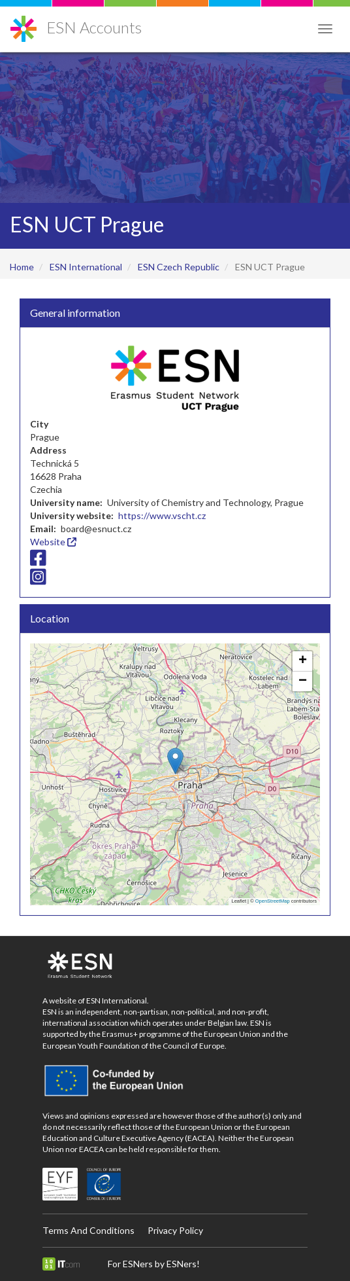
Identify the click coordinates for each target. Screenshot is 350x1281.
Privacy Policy (175, 1230)
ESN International (86, 266)
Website (53, 541)
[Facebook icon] (38, 560)
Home (22, 266)
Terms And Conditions (88, 1230)
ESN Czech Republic (178, 266)
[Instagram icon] (38, 580)
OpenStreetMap (272, 901)
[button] (175, 761)
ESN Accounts (94, 27)
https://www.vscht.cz (162, 515)
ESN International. (117, 1000)
